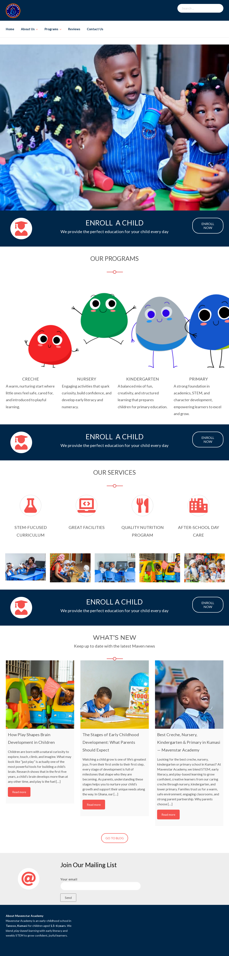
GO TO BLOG (114, 838)
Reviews (74, 29)
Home (10, 29)
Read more (19, 792)
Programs (51, 29)
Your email (100, 882)
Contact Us (95, 29)
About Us (28, 29)
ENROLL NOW (207, 226)
